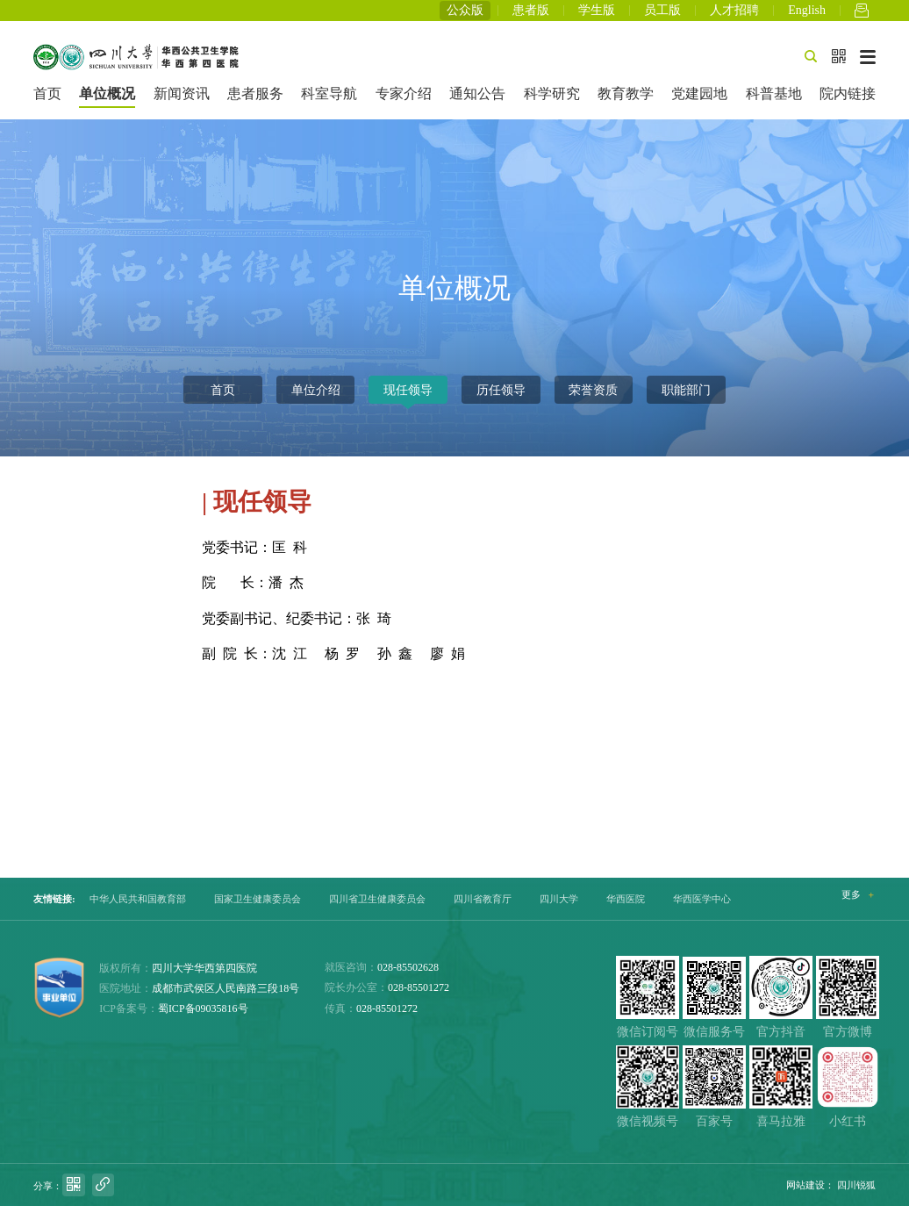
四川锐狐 (856, 1192)
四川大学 (559, 906)
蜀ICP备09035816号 (203, 1015)
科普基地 (774, 100)
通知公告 (477, 100)
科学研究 (552, 100)
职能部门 (686, 397)
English (807, 13)
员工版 (662, 13)
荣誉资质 (593, 397)
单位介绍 (315, 397)
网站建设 (805, 1192)
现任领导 (408, 397)
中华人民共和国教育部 (137, 906)
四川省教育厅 (483, 906)
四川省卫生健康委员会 (377, 906)
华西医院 (625, 906)
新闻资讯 (182, 100)
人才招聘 (734, 13)
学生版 (596, 13)
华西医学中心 (702, 906)
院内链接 (848, 100)
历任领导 (501, 397)
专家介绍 (404, 100)
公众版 (465, 13)
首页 (47, 100)
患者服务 (255, 100)
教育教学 (626, 100)
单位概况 (107, 100)
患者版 (530, 13)
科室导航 (329, 100)
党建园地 (699, 100)
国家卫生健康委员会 (257, 906)
